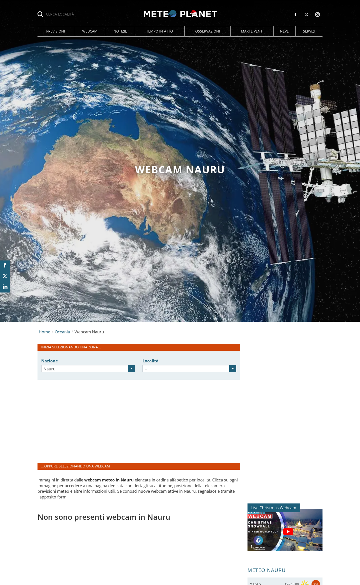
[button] (56, 31)
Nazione (49, 361)
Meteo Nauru (267, 570)
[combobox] (88, 368)
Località (150, 361)
